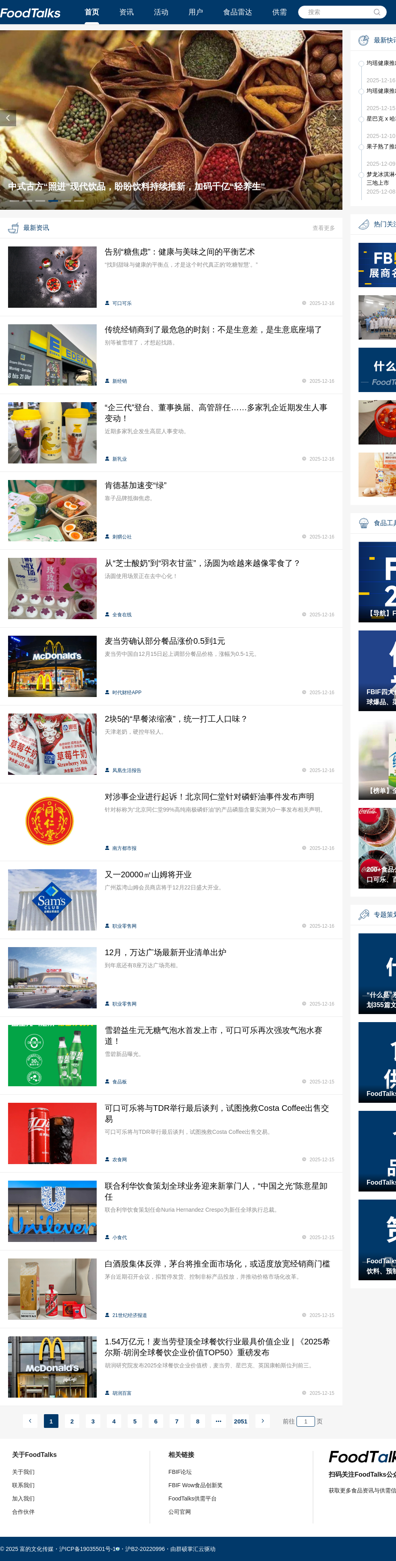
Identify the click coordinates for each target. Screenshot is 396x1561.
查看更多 (324, 228)
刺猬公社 (118, 537)
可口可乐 (118, 303)
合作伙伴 (23, 1512)
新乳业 (116, 459)
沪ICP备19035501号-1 (87, 1549)
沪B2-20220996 (145, 1549)
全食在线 (118, 615)
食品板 (116, 1082)
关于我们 (23, 1472)
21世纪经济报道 (126, 1315)
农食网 (116, 1159)
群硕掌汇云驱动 (196, 1549)
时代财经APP (123, 692)
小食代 (116, 1237)
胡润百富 (118, 1393)
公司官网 (179, 1512)
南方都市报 (121, 848)
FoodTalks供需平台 (192, 1498)
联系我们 (23, 1485)
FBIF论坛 (180, 1472)
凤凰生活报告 (123, 770)
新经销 (116, 381)
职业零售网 (121, 926)
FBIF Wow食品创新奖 (195, 1485)
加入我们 (23, 1498)
